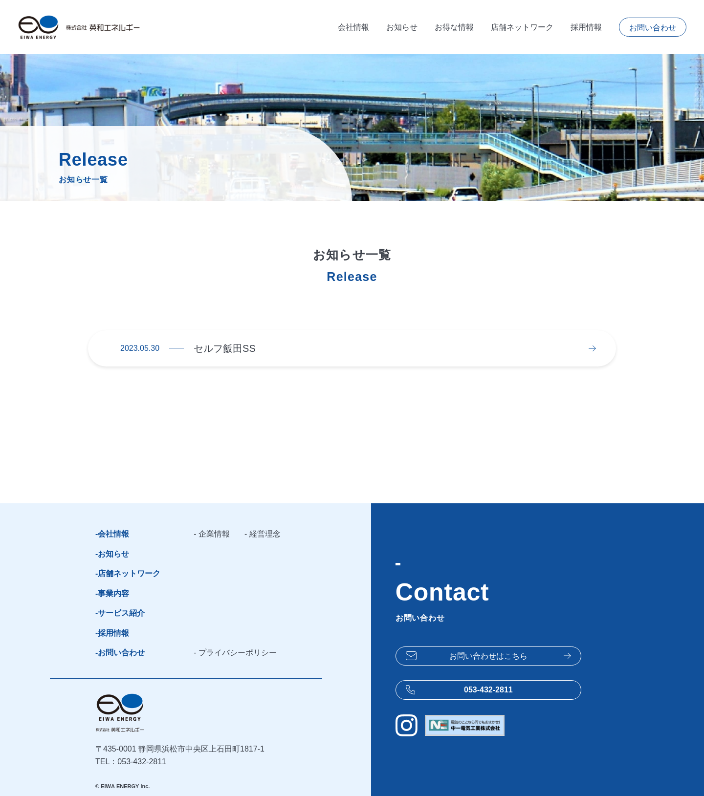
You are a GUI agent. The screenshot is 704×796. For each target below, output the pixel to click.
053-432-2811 (488, 690)
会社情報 (353, 27)
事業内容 (113, 593)
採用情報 (586, 27)
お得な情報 (454, 27)
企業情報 (214, 534)
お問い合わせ (652, 27)
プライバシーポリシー (237, 652)
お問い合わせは (488, 656)
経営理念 (265, 534)
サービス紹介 (121, 613)
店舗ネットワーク (522, 27)
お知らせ (402, 27)
